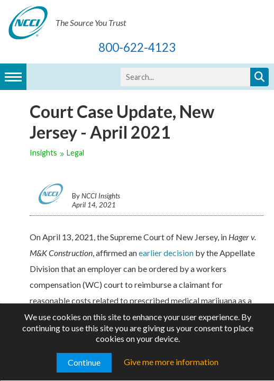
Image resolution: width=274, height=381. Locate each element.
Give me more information (171, 362)
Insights (43, 152)
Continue (84, 362)
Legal (75, 152)
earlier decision (166, 253)
